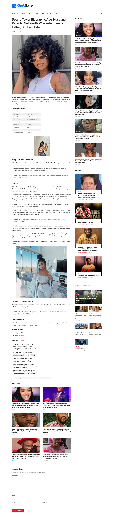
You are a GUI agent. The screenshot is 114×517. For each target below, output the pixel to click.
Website (45, 502)
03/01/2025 (90, 252)
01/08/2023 (92, 336)
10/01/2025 (90, 224)
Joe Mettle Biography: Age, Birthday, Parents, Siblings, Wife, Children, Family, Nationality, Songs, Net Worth (88, 248)
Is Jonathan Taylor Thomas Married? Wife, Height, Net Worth (80, 317)
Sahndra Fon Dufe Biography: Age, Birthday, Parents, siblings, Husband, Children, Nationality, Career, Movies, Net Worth (88, 136)
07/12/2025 (14, 409)
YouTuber (40, 378)
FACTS (77, 294)
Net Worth (34, 378)
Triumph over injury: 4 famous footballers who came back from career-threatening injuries (87, 298)
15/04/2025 (90, 199)
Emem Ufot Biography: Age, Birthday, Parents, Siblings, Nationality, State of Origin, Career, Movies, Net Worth (23, 360)
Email (13, 502)
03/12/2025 (77, 164)
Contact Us (53, 13)
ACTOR (14, 451)
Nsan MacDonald (83, 199)
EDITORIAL (45, 13)
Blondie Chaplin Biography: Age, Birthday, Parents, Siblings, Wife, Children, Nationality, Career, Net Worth (88, 195)
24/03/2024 (79, 302)
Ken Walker (27, 378)
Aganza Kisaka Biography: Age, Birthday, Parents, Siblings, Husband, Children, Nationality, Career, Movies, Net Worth (88, 160)
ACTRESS (15, 400)
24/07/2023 (77, 351)
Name (13, 495)
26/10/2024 (90, 277)
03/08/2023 (92, 318)
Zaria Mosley (48, 378)
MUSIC (18, 13)
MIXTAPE (38, 13)
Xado (14, 31)
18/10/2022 (20, 31)
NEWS (23, 13)
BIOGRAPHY (30, 13)
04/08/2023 (77, 320)
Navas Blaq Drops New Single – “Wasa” (88, 275)
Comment (15, 476)
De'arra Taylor (18, 378)
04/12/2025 (77, 116)
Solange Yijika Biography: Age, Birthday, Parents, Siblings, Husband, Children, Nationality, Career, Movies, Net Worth (88, 112)
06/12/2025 (14, 434)
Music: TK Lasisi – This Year (85, 222)
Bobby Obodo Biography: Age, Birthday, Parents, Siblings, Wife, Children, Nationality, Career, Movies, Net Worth (25, 366)
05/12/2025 (45, 460)
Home (13, 13)
